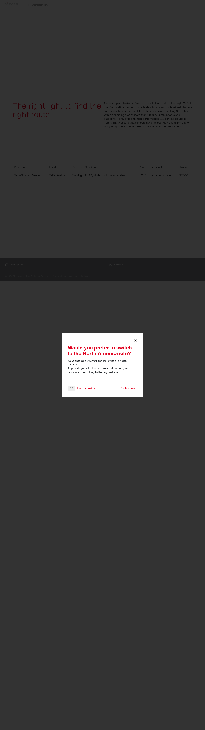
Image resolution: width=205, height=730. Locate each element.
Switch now (128, 388)
